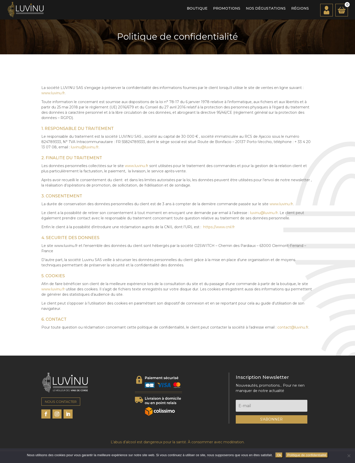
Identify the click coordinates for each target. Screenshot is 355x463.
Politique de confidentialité (306, 455)
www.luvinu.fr (53, 93)
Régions (300, 9)
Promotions (226, 9)
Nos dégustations (266, 9)
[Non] (348, 455)
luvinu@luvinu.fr (85, 147)
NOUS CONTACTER (61, 402)
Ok (279, 455)
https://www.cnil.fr (219, 227)
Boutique (197, 9)
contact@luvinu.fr (292, 327)
